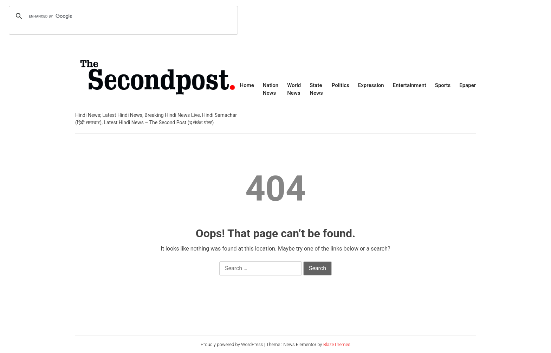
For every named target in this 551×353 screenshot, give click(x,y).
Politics (340, 85)
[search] (122, 16)
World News (294, 89)
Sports (442, 85)
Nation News (270, 89)
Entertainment (409, 85)
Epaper (467, 85)
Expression (371, 85)
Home (247, 85)
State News (316, 89)
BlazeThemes (336, 344)
